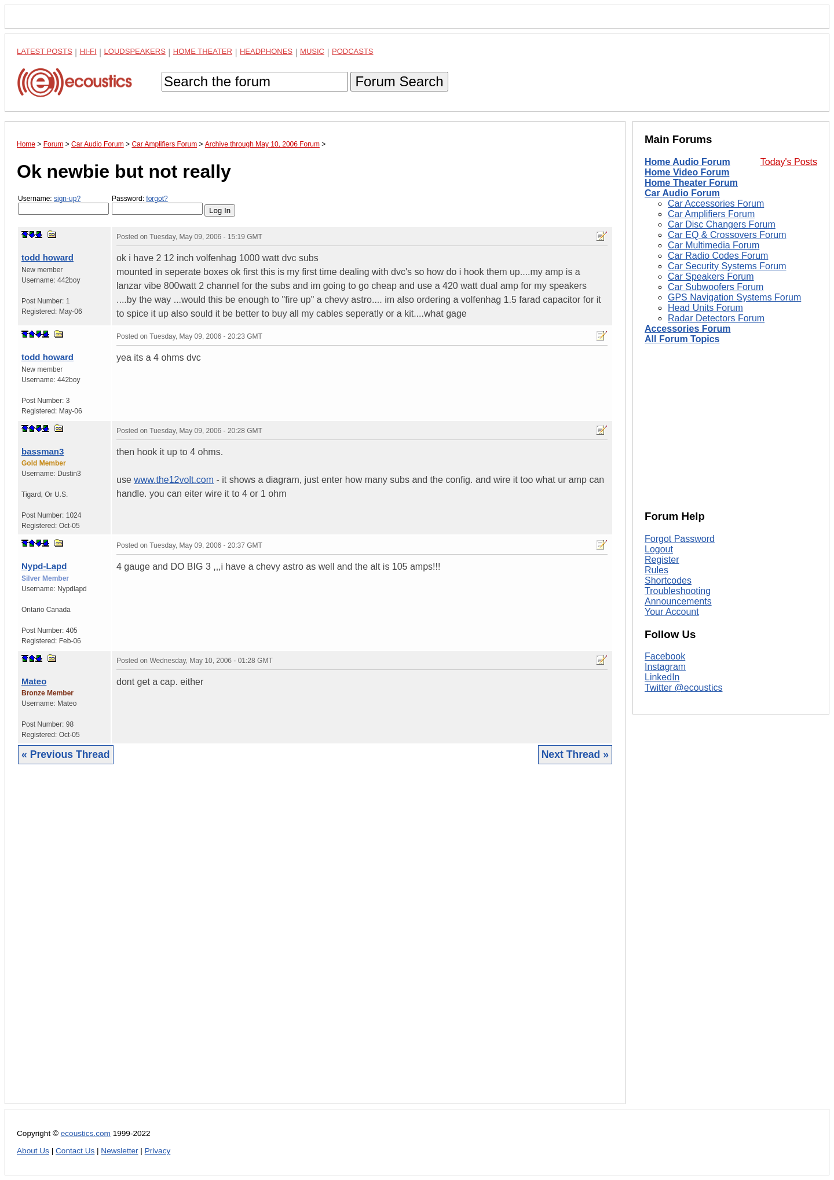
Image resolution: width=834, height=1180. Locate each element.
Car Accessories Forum (716, 203)
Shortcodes (668, 580)
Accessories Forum (688, 329)
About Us (33, 1150)
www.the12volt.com (174, 480)
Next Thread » (575, 754)
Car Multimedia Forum (713, 245)
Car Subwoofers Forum (715, 287)
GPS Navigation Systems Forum (734, 297)
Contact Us (75, 1150)
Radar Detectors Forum (716, 318)
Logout (659, 549)
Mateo (33, 681)
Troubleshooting (678, 591)
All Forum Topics (682, 339)
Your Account (672, 612)
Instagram (665, 667)
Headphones (266, 51)
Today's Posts (788, 162)
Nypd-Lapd (44, 566)
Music (312, 51)
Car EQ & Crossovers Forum (727, 235)
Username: (63, 205)
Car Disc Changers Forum (722, 224)
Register (662, 560)
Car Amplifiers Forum (711, 214)
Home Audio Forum (687, 162)
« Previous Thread (65, 754)
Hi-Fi (88, 51)
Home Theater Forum (691, 183)
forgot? (156, 199)
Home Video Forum (687, 172)
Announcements (678, 601)
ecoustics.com (86, 1133)
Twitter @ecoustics (684, 687)
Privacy (158, 1150)
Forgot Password (680, 539)
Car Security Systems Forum (727, 266)
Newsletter (119, 1150)
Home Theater (202, 51)
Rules (656, 570)
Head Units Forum (705, 308)
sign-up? (67, 199)
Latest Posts (44, 51)
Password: (157, 205)
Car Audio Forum (682, 193)
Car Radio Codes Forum (718, 256)
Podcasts (353, 51)
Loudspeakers (135, 51)
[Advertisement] (315, 943)
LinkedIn (662, 677)
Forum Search (399, 81)
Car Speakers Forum (711, 276)
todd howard (47, 257)
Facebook (665, 656)
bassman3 (42, 451)
